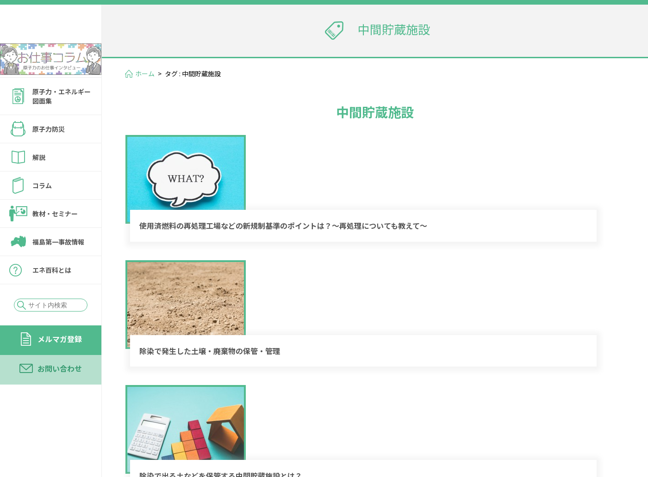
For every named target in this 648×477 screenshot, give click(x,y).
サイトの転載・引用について (564, 428)
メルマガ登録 (59, 363)
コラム (42, 210)
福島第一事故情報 (58, 266)
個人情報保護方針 (470, 428)
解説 (38, 182)
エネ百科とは (51, 295)
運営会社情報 (593, 415)
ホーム (145, 73)
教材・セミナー (55, 238)
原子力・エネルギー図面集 (61, 121)
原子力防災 (48, 154)
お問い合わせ (59, 393)
